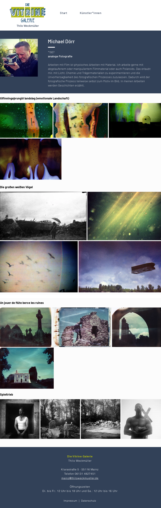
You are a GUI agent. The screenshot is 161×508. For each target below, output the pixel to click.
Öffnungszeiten (80, 486)
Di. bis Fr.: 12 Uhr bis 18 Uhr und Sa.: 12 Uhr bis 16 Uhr (79, 491)
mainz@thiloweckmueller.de (80, 478)
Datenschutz (88, 500)
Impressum (70, 500)
